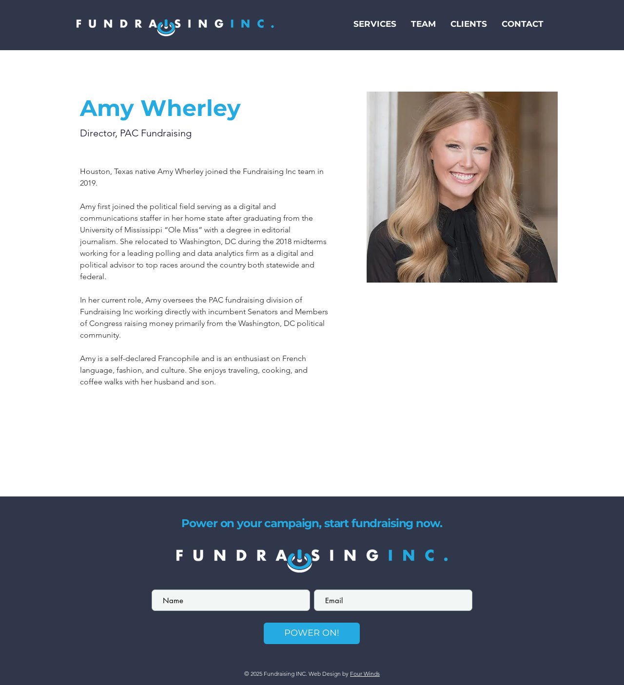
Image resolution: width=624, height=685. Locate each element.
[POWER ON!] (312, 633)
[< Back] (99, 74)
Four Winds (365, 673)
